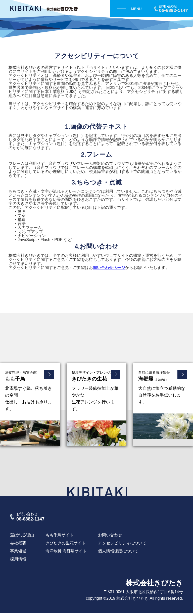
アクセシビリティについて (122, 543)
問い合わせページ (109, 267)
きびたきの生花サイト (65, 543)
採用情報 (18, 559)
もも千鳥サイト (59, 535)
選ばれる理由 (22, 535)
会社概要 (18, 543)
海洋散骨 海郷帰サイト (66, 551)
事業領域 (18, 551)
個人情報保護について (118, 551)
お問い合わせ (110, 535)
